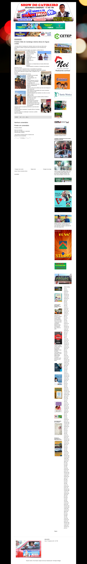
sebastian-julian (49, 560)
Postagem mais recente (19, 169)
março (65, 290)
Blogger (59, 560)
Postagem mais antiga (47, 169)
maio (65, 304)
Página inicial (33, 169)
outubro (65, 297)
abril (65, 288)
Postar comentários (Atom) (22, 171)
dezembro (66, 294)
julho (65, 301)
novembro (66, 295)
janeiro (65, 309)
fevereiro (65, 291)
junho (65, 302)
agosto (65, 299)
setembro (65, 298)
